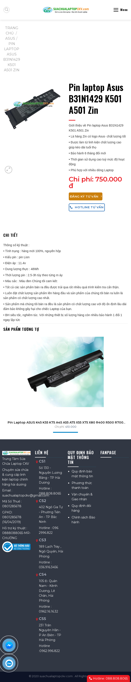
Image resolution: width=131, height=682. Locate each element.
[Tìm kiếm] (6, 10)
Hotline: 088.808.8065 (108, 678)
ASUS (10, 38)
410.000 (70, 426)
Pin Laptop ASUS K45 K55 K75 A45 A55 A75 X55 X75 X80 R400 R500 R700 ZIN (65, 422)
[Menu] (120, 9)
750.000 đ (95, 182)
